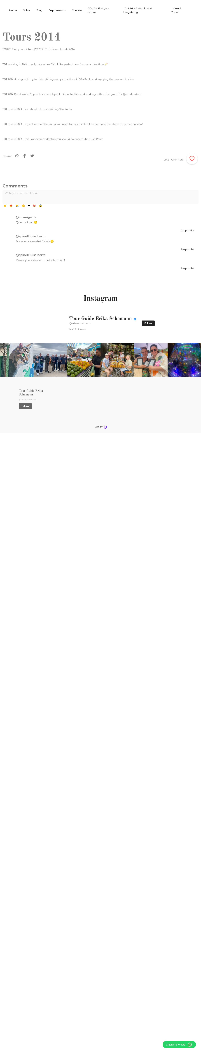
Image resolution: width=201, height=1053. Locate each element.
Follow (148, 943)
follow (40, 1029)
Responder (187, 851)
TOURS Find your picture (17, 49)
